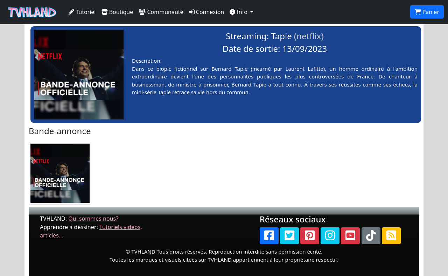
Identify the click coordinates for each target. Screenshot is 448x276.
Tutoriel (82, 12)
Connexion (206, 12)
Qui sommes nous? (93, 218)
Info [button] (239, 12)
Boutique (117, 12)
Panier (427, 12)
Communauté (161, 12)
